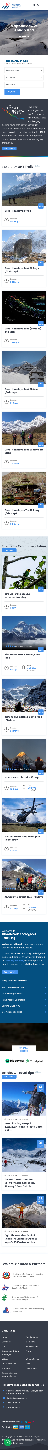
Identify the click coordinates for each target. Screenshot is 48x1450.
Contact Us (31, 1368)
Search (12, 91)
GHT (4, 1346)
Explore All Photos (24, 1049)
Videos (5, 1359)
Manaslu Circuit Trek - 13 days (22, 777)
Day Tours (6, 1342)
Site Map (6, 1368)
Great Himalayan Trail (17, 210)
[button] (20, 36)
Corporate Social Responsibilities (10, 1375)
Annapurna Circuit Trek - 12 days (23, 897)
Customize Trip (9, 1363)
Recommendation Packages (10, 1353)
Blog (28, 1363)
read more (9, 148)
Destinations (32, 1337)
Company (30, 1342)
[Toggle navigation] (42, 5)
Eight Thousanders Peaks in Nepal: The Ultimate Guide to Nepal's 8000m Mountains (20, 1239)
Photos (29, 1351)
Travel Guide (32, 1346)
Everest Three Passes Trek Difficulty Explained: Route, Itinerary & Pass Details (19, 1183)
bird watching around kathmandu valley (17, 595)
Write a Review (33, 1359)
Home (4, 1337)
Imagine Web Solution (12, 1443)
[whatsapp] (8, 1442)
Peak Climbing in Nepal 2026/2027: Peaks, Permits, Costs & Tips (23, 1127)
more (41, 207)
